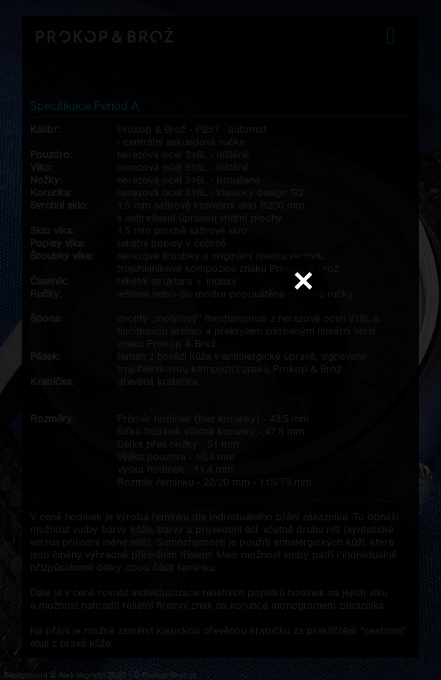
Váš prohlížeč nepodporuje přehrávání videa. (220, 339)
